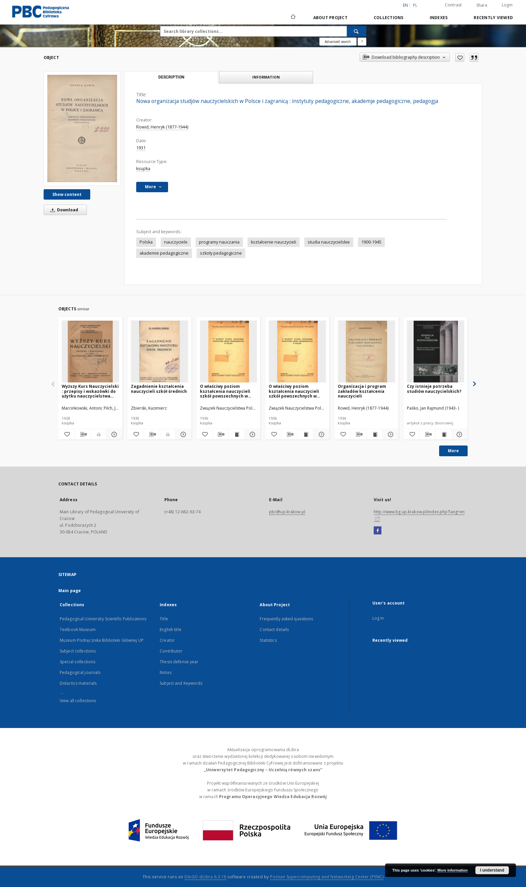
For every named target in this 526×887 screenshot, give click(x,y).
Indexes (439, 17)
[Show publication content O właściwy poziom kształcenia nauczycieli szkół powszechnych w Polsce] (237, 434)
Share (481, 5)
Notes (165, 672)
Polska (146, 242)
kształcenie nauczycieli (273, 242)
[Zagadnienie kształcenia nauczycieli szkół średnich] (159, 352)
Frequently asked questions (286, 619)
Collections (389, 17)
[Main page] (292, 17)
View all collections (78, 700)
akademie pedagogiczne (164, 253)
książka (143, 168)
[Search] (356, 31)
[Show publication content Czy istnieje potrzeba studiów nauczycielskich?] (444, 434)
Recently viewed (493, 17)
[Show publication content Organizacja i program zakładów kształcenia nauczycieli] (374, 434)
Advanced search (338, 41)
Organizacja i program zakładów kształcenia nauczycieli (362, 391)
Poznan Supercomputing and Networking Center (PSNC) (326, 877)
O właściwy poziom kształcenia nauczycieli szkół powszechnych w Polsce (225, 391)
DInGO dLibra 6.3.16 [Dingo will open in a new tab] (205, 877)
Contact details (274, 629)
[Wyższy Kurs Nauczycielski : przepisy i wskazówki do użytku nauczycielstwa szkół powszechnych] (90, 352)
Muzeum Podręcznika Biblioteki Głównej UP (102, 640)
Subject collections (78, 651)
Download (63, 210)
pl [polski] (415, 5)
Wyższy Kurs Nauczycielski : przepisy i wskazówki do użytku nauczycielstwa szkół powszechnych (90, 391)
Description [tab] (171, 77)
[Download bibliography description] (83, 434)
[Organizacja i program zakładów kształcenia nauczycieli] (366, 352)
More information (452, 870)
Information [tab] (266, 77)
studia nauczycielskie (329, 242)
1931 (141, 148)
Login (507, 5)
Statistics (268, 640)
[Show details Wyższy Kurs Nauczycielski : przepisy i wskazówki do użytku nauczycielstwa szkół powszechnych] (113, 434)
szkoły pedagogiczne (221, 253)
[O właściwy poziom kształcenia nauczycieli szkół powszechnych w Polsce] (228, 352)
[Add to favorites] (459, 57)
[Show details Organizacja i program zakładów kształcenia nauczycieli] (390, 434)
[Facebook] (377, 531)
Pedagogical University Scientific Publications (103, 619)
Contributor (171, 651)
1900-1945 (371, 242)
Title (164, 619)
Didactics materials (78, 683)
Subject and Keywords (181, 683)
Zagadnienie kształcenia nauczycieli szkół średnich (159, 388)
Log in (378, 618)
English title (170, 629)
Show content (67, 194)
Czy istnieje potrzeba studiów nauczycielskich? (434, 388)
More (453, 451)
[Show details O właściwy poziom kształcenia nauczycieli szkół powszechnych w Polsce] (252, 434)
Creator (167, 640)
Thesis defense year (179, 662)
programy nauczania (219, 242)
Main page (69, 590)
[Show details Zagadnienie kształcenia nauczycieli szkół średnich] (182, 434)
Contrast (453, 5)
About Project (330, 17)
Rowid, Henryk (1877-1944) (162, 127)
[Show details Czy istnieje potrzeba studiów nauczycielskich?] (459, 434)
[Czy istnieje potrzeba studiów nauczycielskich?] (435, 352)
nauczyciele (176, 242)
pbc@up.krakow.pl (287, 512)
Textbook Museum (78, 629)
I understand (492, 870)
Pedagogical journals (80, 672)
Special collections (77, 662)
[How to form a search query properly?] (362, 42)
